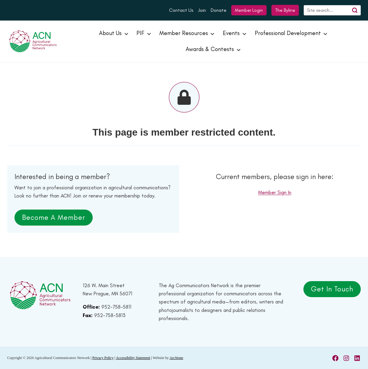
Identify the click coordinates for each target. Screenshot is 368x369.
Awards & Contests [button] (210, 49)
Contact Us (181, 10)
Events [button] (231, 33)
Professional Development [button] (288, 33)
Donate (218, 10)
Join (202, 10)
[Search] (332, 10)
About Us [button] (110, 33)
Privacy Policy (103, 358)
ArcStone (176, 358)
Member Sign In (274, 192)
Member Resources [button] (183, 33)
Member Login (249, 10)
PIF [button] (140, 33)
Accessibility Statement (133, 358)
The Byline (285, 10)
